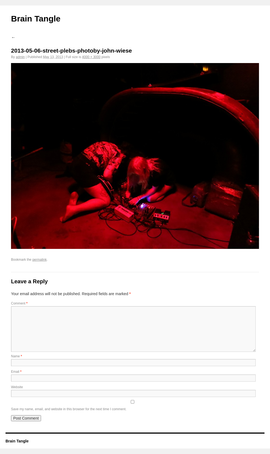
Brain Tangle (35, 18)
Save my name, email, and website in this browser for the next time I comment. (68, 409)
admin (20, 57)
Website (17, 387)
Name (16, 356)
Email (16, 372)
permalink (39, 260)
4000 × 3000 (91, 57)
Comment (19, 303)
